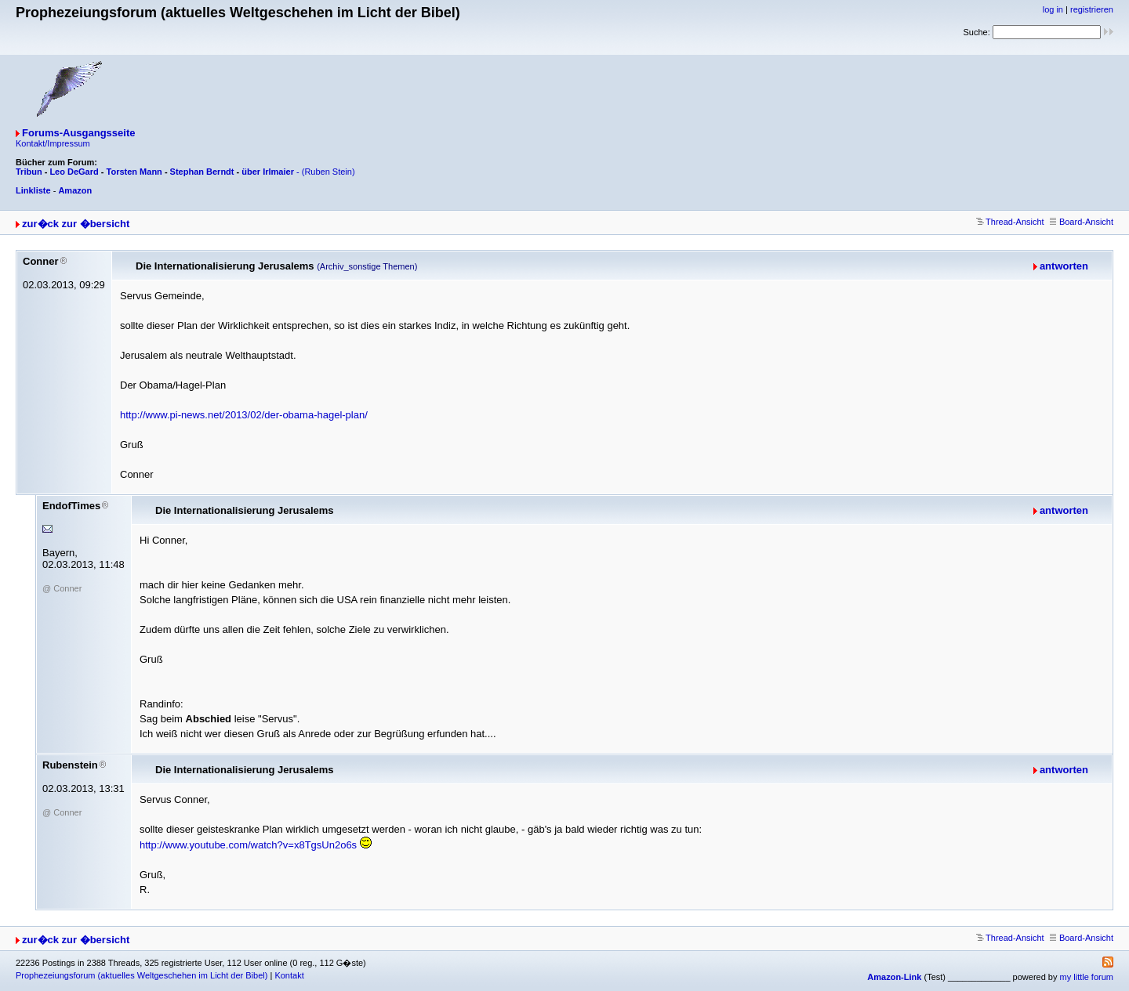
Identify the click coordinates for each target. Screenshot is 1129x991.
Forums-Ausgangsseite (78, 133)
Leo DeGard (73, 171)
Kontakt (288, 975)
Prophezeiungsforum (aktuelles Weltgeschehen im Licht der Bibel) (141, 975)
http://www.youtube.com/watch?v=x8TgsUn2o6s (248, 845)
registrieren (1091, 9)
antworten (1064, 266)
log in (1053, 9)
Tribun (29, 171)
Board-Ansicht (1081, 221)
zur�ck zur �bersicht (75, 224)
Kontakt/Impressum (53, 143)
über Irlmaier (267, 171)
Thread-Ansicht (1010, 221)
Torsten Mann (134, 171)
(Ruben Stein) (328, 171)
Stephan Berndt (202, 171)
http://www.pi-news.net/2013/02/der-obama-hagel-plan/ (244, 415)
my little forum (1086, 977)
